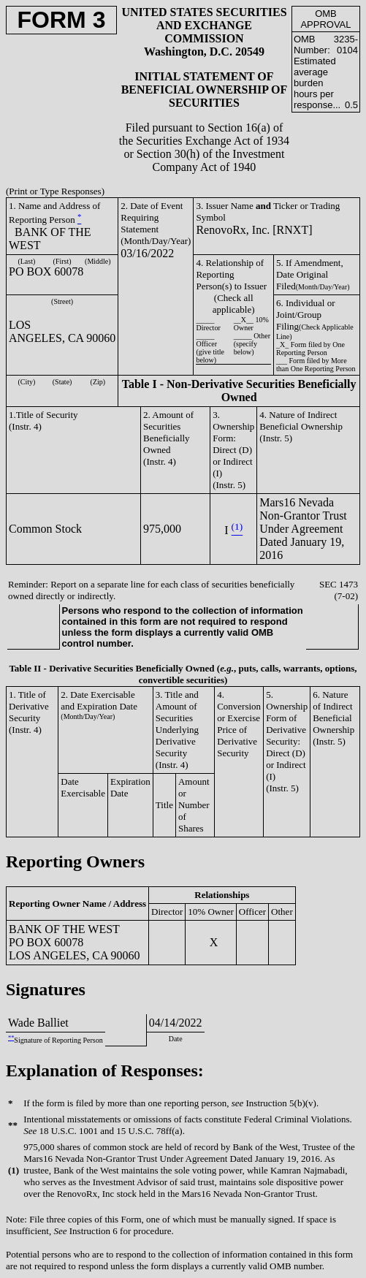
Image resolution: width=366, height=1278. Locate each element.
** (11, 1038)
